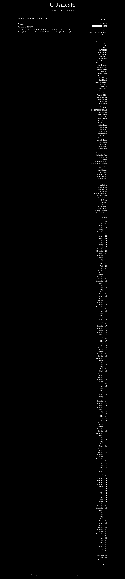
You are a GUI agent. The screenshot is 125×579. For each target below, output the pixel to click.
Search (103, 23)
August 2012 (103, 461)
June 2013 (103, 439)
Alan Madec (103, 56)
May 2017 (103, 341)
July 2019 (104, 285)
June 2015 (103, 388)
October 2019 (102, 279)
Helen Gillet (103, 108)
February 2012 (102, 474)
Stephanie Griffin (101, 196)
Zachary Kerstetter (101, 211)
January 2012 (102, 476)
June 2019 (103, 287)
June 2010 (103, 514)
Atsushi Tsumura (101, 63)
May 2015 (103, 390)
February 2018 (102, 322)
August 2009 (103, 536)
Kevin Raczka (102, 134)
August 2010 (103, 510)
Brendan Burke (102, 67)
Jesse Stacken (102, 121)
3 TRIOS (104, 48)
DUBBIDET (103, 86)
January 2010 (102, 525)
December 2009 (102, 527)
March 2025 (103, 223)
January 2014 (102, 424)
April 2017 (103, 343)
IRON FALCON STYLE (99, 110)
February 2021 (102, 245)
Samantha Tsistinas (101, 181)
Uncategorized (102, 206)
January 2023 (102, 230)
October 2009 (102, 532)
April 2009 (103, 544)
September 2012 (101, 459)
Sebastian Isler (102, 187)
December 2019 (102, 275)
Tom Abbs (103, 204)
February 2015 (102, 397)
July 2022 (104, 234)
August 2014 (103, 409)
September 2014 (101, 407)
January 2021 (102, 247)
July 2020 (104, 260)
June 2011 (103, 491)
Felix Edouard (102, 91)
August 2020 (103, 257)
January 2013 (102, 450)
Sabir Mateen (102, 178)
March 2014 (103, 420)
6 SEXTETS (103, 54)
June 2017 (103, 339)
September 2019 (101, 281)
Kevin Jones (103, 131)
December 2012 (102, 452)
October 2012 (102, 457)
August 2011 (103, 487)
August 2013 (103, 435)
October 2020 (102, 253)
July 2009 (104, 538)
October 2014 (102, 405)
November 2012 (101, 454)
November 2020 (101, 251)
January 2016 (102, 375)
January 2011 (102, 502)
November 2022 (101, 232)
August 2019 (103, 283)
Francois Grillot (102, 95)
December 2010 (102, 504)
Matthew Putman (101, 151)
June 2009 (103, 540)
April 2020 (103, 266)
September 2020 (101, 255)
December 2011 (102, 478)
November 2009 (101, 529)
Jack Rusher (103, 112)
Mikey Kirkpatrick (101, 153)
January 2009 (102, 551)
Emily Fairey (102, 89)
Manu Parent (103, 146)
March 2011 (103, 497)
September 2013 (101, 433)
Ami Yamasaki (102, 59)
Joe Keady (103, 127)
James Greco (103, 116)
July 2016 (104, 362)
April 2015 (103, 392)
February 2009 (102, 549)
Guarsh (62, 5)
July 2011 (104, 489)
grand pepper (102, 104)
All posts (104, 558)
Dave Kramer (102, 76)
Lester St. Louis (102, 140)
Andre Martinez (102, 61)
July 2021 (104, 240)
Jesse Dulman (102, 119)
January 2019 (102, 298)
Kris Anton (103, 136)
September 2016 (101, 358)
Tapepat (21, 24)
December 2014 (102, 401)
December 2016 (102, 352)
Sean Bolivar (103, 185)
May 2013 (103, 442)
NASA (105, 159)
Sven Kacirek (102, 198)
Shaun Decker (102, 189)
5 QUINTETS (102, 52)
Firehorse (104, 93)
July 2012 (104, 463)
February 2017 (102, 347)
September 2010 (101, 508)
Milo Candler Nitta (101, 155)
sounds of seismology (100, 193)
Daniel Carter (102, 74)
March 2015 (103, 394)
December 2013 (102, 427)
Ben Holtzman (102, 65)
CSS (92, 575)
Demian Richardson (100, 82)
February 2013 (102, 448)
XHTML (87, 575)
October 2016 (102, 356)
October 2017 (102, 330)
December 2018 (102, 300)
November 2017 (101, 328)
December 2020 (102, 249)
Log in (105, 566)
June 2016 (103, 364)
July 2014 (104, 412)
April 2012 (103, 469)
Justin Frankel (102, 129)
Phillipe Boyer (102, 168)
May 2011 (103, 493)
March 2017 (103, 345)
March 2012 (103, 472)
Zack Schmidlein (101, 213)
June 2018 (103, 313)
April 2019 (103, 292)
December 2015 (102, 377)
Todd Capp (103, 202)
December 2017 (102, 326)
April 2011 (103, 495)
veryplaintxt (59, 575)
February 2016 (102, 373)
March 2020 (103, 268)
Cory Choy (103, 71)
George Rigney (102, 97)
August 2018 (103, 309)
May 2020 (103, 264)
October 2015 (102, 382)
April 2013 (103, 444)
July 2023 (104, 227)
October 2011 (102, 482)
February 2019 (102, 296)
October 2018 (102, 305)
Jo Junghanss (102, 125)
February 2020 (102, 270)
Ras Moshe (103, 172)
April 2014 (103, 418)
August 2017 (103, 334)
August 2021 (103, 238)
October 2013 (102, 431)
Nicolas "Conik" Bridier (99, 164)
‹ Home (103, 20)
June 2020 (103, 262)
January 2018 (102, 324)
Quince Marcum (101, 170)
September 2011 (101, 484)
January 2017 (102, 349)
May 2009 (103, 542)
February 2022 (102, 236)
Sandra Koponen (101, 183)
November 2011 (101, 480)
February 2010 (102, 523)
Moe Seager (103, 157)
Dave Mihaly (102, 78)
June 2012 (103, 465)
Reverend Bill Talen (100, 174)
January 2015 (102, 399)
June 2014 (103, 414)
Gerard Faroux (102, 99)
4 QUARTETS (102, 50)
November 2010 (101, 506)
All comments (102, 560)
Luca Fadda (103, 144)
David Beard (103, 80)
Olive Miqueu (102, 166)
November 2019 (101, 277)
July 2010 (104, 512)
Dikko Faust (103, 84)
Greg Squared (102, 106)
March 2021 (103, 242)
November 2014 (101, 403)
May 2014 (103, 416)
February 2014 (102, 422)
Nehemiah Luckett (101, 161)
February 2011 (102, 499)
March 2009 (103, 547)
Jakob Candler (102, 114)
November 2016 (101, 354)
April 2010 (103, 519)
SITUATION (103, 191)
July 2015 (104, 386)
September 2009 (101, 534)
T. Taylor (104, 200)
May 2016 (103, 367)
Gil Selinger (103, 101)
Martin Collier (102, 149)
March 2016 (103, 371)
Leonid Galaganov (101, 138)
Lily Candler (103, 142)
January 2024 (102, 225)
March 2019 (103, 294)
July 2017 (104, 337)
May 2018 (103, 315)
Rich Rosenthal (102, 176)
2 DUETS (104, 46)
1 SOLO (49, 35)
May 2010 (103, 517)
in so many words (101, 37)
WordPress (47, 575)
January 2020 (102, 272)
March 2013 (103, 446)
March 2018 (103, 319)
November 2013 (101, 429)
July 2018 (104, 311)
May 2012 (103, 467)
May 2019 (103, 290)
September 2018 (101, 307)
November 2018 (101, 302)
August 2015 (103, 384)
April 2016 (103, 369)
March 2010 (103, 521)
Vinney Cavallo (102, 208)
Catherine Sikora (101, 69)
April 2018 (103, 317)
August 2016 (103, 360)
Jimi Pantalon (102, 123)
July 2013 (104, 437)
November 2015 (101, 379)
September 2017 (101, 332)
